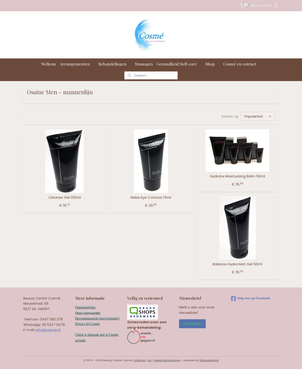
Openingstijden (85, 307)
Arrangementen (77, 63)
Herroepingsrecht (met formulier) (97, 318)
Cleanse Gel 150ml (64, 197)
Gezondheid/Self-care (179, 63)
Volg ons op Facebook (250, 298)
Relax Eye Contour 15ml (151, 197)
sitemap (139, 360)
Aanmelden (192, 323)
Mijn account (265, 5)
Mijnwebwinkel (209, 360)
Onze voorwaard (86, 313)
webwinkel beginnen (167, 360)
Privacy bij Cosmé (87, 324)
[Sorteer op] (258, 116)
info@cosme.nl (48, 330)
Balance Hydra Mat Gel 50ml (237, 264)
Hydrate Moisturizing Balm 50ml (237, 176)
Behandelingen (114, 63)
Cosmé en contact (242, 63)
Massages (144, 63)
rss (149, 360)
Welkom (48, 63)
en (98, 313)
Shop (212, 63)
